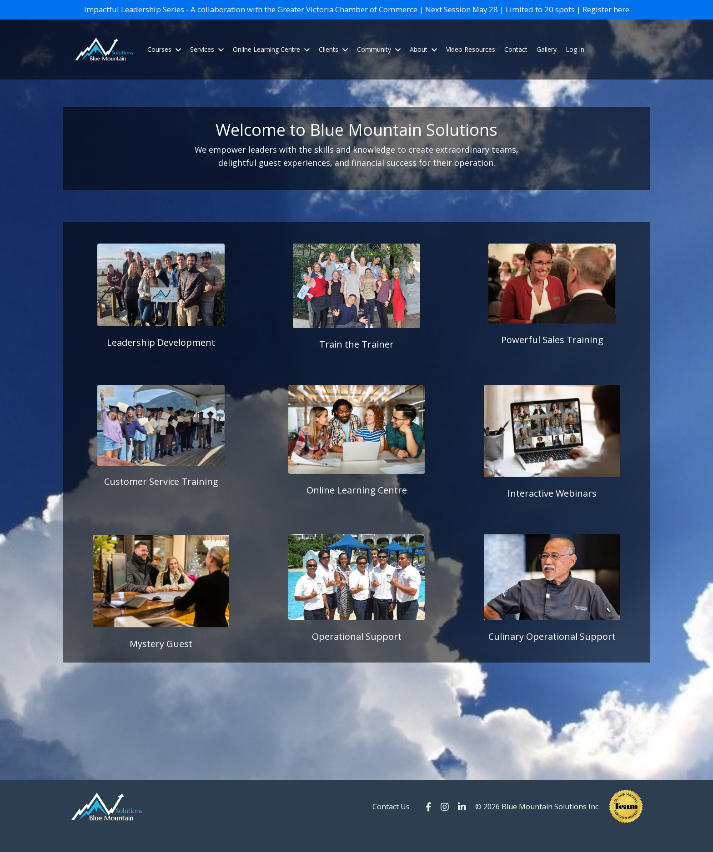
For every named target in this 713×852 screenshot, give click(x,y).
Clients (333, 63)
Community (379, 63)
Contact (515, 63)
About (423, 63)
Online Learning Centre (271, 63)
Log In (575, 63)
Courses (164, 63)
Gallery (547, 63)
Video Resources (470, 63)
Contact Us (391, 825)
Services (207, 63)
